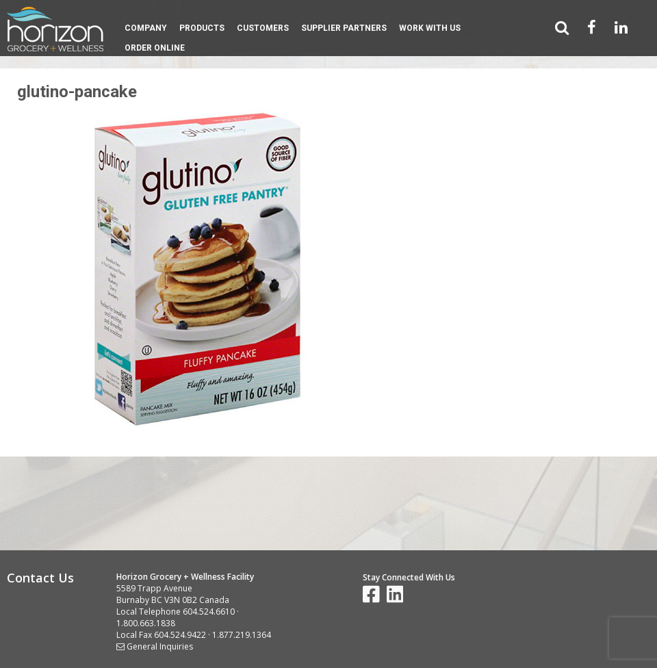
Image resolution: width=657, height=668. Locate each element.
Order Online (155, 48)
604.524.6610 (209, 611)
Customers (263, 28)
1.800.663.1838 (145, 623)
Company (146, 28)
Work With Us (430, 28)
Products (201, 28)
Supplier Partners (344, 28)
